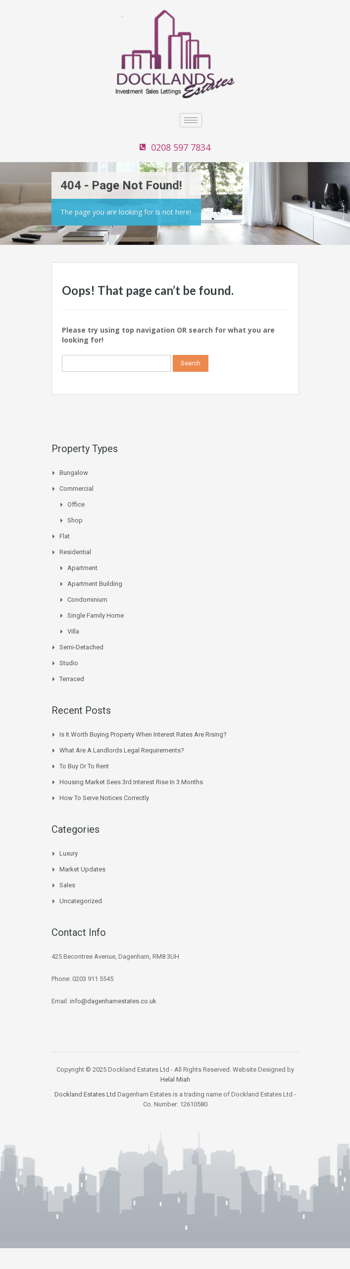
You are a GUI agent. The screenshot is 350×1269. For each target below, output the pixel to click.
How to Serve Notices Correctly (104, 798)
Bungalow (73, 472)
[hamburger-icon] (191, 120)
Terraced (71, 679)
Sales (67, 885)
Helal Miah (175, 1079)
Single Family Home (95, 615)
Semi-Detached (81, 647)
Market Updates (82, 869)
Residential (75, 552)
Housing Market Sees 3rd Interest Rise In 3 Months (131, 782)
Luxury (68, 853)
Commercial (76, 488)
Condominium (87, 599)
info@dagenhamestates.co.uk (113, 1001)
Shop (75, 520)
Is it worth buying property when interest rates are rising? (143, 734)
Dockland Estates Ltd (85, 1094)
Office (76, 504)
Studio (68, 663)
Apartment (82, 568)
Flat (64, 536)
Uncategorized (80, 901)
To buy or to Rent (84, 766)
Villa (73, 631)
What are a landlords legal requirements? (121, 750)
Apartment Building (94, 583)
